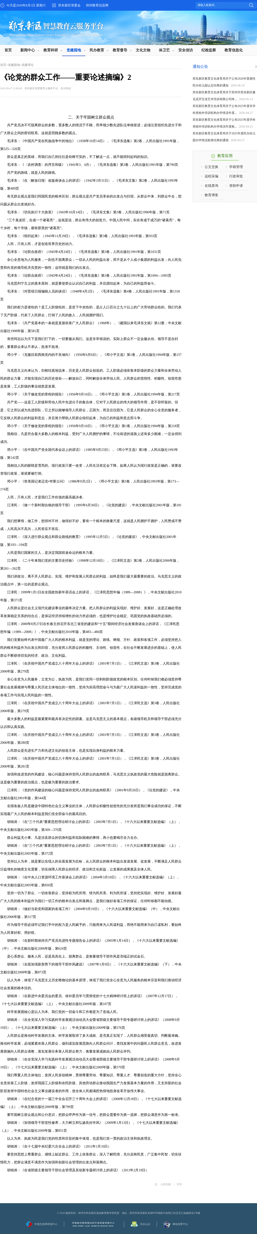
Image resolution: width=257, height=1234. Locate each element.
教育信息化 (234, 50)
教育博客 (211, 195)
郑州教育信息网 (97, 5)
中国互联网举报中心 (46, 1224)
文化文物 (143, 50)
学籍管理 (236, 167)
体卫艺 (164, 50)
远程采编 (211, 176)
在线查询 (211, 185)
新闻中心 (27, 50)
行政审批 (236, 176)
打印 (179, 1184)
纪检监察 (208, 50)
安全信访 (185, 50)
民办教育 (97, 50)
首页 (8, 50)
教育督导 (120, 50)
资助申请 (236, 185)
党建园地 (73, 50)
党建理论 (28, 65)
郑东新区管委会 (69, 5)
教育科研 (50, 50)
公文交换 (211, 167)
